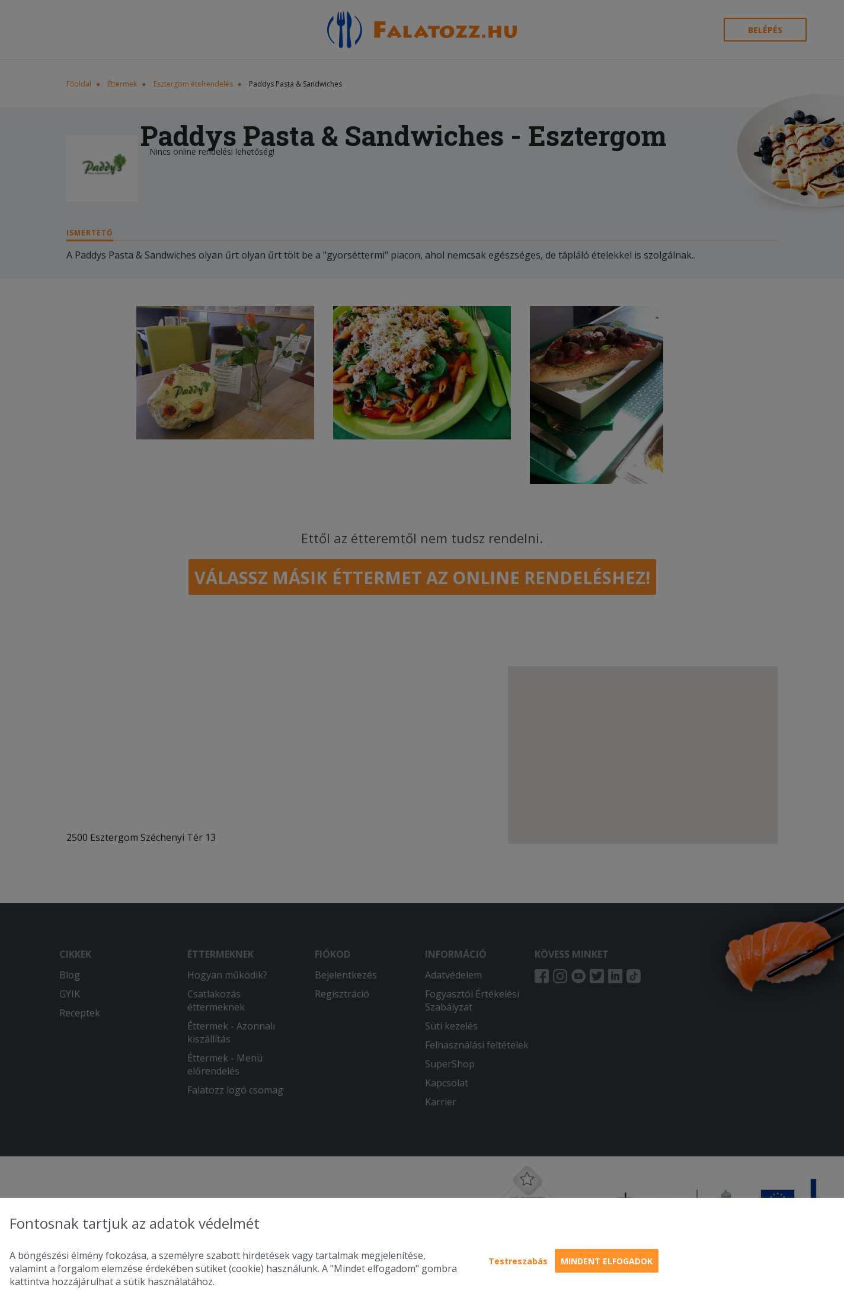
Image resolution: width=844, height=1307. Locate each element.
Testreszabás (518, 1261)
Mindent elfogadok (607, 1261)
